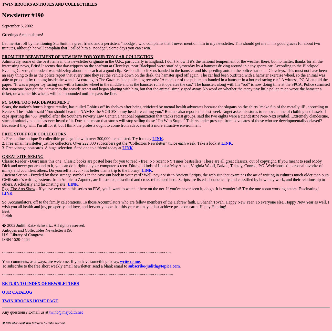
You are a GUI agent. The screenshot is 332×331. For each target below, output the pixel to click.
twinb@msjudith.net (66, 312)
